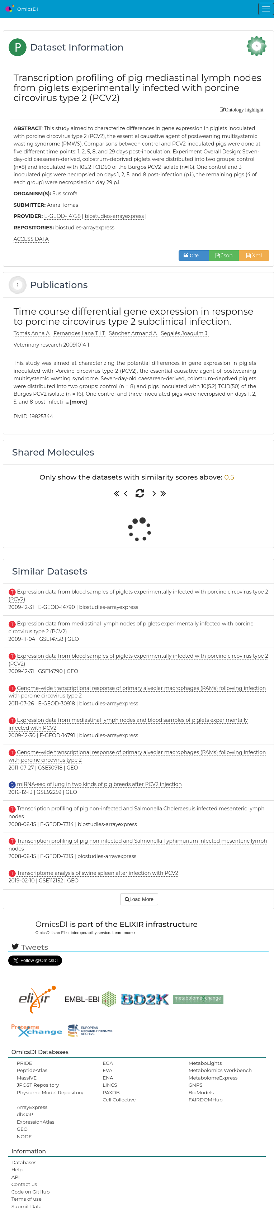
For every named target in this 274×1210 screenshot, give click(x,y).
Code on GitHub (30, 1192)
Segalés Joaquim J (185, 333)
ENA (108, 1078)
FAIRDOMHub (206, 1099)
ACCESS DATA (31, 239)
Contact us (24, 1184)
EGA (108, 1063)
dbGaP (25, 1114)
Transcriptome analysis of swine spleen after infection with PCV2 (97, 873)
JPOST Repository (38, 1085)
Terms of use (26, 1199)
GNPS (196, 1085)
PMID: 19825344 (33, 416)
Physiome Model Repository (50, 1092)
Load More (139, 899)
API (15, 1177)
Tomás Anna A (32, 333)
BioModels (201, 1092)
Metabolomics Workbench (220, 1070)
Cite (194, 255)
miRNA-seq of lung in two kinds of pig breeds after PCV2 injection (99, 784)
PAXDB (111, 1092)
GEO (22, 1129)
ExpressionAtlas (36, 1122)
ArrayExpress (32, 1107)
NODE (24, 1136)
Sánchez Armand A (133, 333)
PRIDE (24, 1063)
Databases (24, 1162)
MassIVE (27, 1078)
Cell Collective (119, 1099)
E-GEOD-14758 (62, 216)
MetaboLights (205, 1063)
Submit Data (26, 1206)
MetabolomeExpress (213, 1078)
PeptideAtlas (32, 1070)
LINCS (110, 1085)
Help (17, 1169)
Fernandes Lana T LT (79, 333)
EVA (107, 1070)
